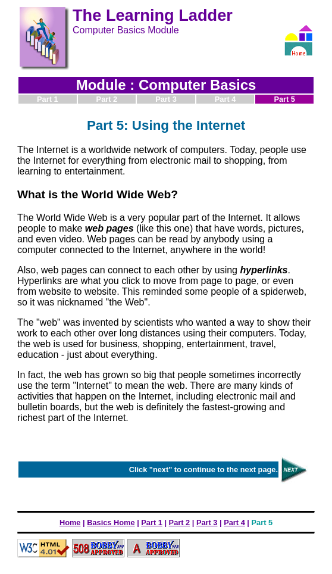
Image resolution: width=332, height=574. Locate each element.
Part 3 (207, 522)
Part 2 (179, 522)
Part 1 (151, 522)
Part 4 (234, 522)
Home (70, 522)
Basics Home (110, 522)
